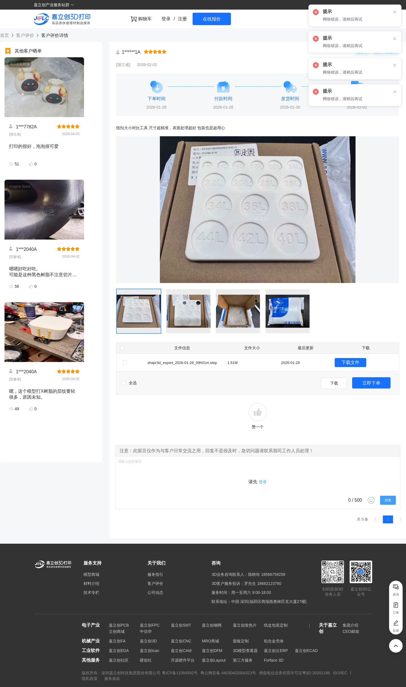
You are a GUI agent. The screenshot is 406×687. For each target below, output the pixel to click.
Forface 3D (273, 660)
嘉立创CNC (181, 641)
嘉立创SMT (181, 625)
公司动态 (155, 592)
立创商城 (117, 631)
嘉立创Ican (149, 650)
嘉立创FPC (150, 625)
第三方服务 (243, 660)
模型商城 (91, 574)
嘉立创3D (148, 641)
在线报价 (212, 19)
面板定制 (241, 641)
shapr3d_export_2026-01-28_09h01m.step (182, 363)
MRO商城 (210, 641)
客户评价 (25, 35)
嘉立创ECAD (306, 650)
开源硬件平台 (183, 660)
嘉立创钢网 (212, 625)
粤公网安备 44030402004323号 (228, 673)
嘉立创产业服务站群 (54, 5)
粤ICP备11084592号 (180, 673)
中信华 (146, 631)
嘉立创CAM (181, 650)
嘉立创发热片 (245, 625)
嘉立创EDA (119, 650)
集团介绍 (350, 625)
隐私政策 (90, 678)
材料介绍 (91, 583)
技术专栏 (91, 592)
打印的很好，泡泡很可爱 (34, 146)
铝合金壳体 (274, 641)
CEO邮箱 (351, 631)
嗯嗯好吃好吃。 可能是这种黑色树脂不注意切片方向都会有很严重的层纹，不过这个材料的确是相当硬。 (43, 271)
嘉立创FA (117, 641)
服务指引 (155, 574)
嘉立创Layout (214, 660)
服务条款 (112, 678)
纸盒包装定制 (276, 625)
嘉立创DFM (212, 650)
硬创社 (146, 660)
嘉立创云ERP (276, 650)
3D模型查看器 (245, 650)
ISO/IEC (340, 673)
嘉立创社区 (119, 660)
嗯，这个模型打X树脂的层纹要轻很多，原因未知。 (42, 394)
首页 (5, 35)
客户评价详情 (54, 35)
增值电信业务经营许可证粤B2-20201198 (294, 673)
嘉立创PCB (119, 625)
